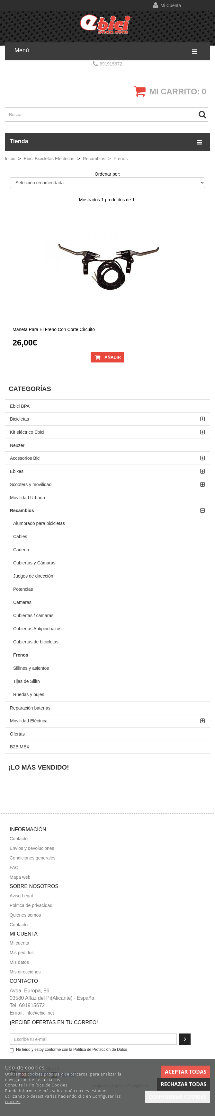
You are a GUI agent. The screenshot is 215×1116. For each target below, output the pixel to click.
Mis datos (19, 962)
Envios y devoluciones (32, 848)
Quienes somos (25, 915)
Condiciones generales (32, 857)
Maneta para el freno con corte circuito (54, 329)
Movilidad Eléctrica (29, 720)
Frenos (20, 655)
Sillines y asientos (31, 668)
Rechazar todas (183, 1084)
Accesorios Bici (25, 458)
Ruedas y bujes (28, 694)
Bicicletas (19, 419)
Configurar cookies (177, 1096)
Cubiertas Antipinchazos (37, 628)
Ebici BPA (20, 406)
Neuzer (17, 445)
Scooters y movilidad (30, 484)
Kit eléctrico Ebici (27, 432)
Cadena (21, 549)
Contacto (19, 838)
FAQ (14, 867)
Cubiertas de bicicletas (35, 641)
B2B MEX (20, 746)
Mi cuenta (170, 5)
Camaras (22, 602)
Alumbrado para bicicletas (39, 523)
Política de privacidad (31, 905)
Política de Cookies (48, 1085)
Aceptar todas (185, 1071)
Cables (20, 536)
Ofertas (17, 734)
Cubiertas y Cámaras (34, 562)
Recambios (22, 510)
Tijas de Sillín (26, 681)
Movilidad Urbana (27, 497)
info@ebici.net (39, 1013)
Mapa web (20, 877)
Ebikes (16, 471)
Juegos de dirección (33, 576)
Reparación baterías (30, 708)
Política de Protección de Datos (100, 1049)
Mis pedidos (22, 952)
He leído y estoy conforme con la (68, 1049)
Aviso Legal (21, 895)
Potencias (23, 589)
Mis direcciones (25, 971)
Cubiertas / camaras (33, 615)
